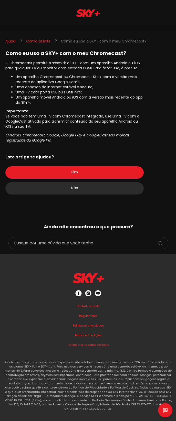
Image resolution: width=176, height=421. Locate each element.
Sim (74, 172)
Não (74, 187)
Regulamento (88, 316)
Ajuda (10, 41)
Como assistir (38, 41)
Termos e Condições (88, 335)
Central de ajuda (88, 306)
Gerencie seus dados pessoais (88, 345)
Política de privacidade (88, 326)
